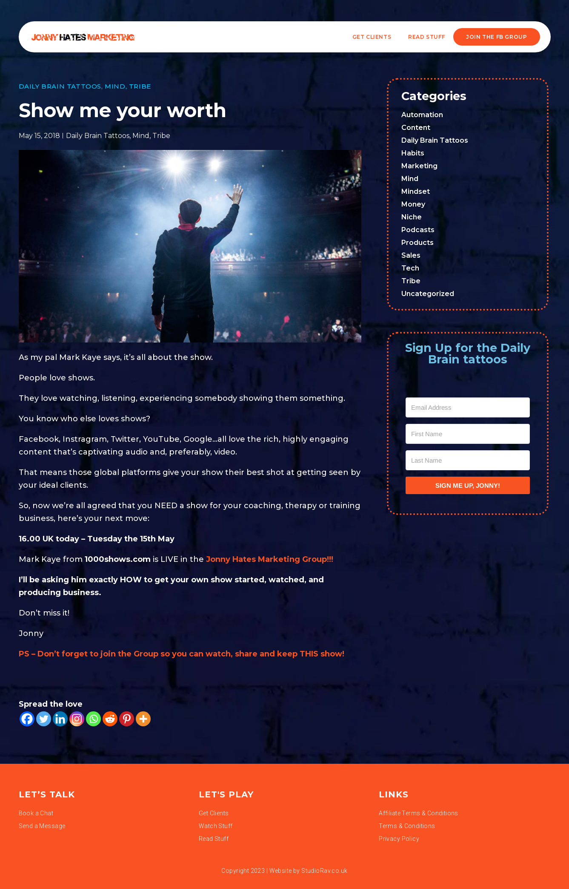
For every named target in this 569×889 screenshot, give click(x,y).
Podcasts (418, 230)
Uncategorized (427, 294)
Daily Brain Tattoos (60, 86)
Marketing (419, 166)
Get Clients (372, 37)
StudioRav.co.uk (324, 870)
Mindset (415, 191)
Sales (410, 255)
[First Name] (468, 434)
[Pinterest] (126, 718)
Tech (410, 268)
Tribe (140, 86)
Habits (412, 153)
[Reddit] (110, 718)
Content (415, 128)
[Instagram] (76, 718)
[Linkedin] (60, 718)
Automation (422, 115)
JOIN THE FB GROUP (496, 37)
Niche (411, 217)
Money (413, 204)
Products (417, 243)
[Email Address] (468, 407)
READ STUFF (426, 37)
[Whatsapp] (93, 718)
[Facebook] (27, 718)
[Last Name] (468, 460)
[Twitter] (43, 718)
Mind (115, 86)
